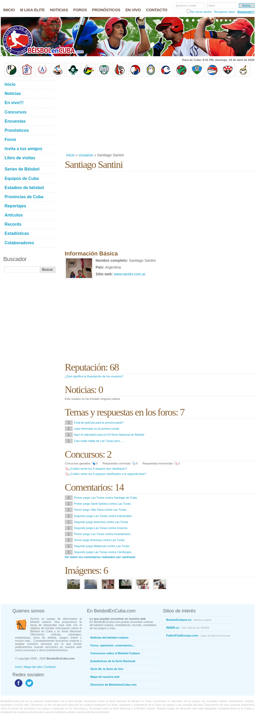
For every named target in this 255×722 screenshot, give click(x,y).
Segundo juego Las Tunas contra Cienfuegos (103, 552)
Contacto (50, 666)
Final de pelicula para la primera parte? (99, 422)
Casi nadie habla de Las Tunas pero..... (99, 440)
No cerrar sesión (201, 11)
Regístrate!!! (245, 11)
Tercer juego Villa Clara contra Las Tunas (100, 509)
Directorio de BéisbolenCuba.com (113, 684)
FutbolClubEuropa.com (198, 635)
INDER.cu (187, 627)
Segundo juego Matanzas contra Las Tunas (101, 546)
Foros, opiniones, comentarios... (112, 645)
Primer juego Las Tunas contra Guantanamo (102, 534)
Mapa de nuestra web (105, 676)
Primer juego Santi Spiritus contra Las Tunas (102, 503)
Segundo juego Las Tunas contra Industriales (103, 516)
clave (211, 5)
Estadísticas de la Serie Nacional (112, 661)
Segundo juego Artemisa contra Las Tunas (101, 522)
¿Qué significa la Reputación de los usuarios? (94, 376)
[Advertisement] (148, 114)
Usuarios (86, 155)
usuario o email (186, 5)
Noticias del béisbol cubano (109, 637)
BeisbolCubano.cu (189, 619)
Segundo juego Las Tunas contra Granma (100, 528)
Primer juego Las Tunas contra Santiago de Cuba (105, 497)
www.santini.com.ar (130, 274)
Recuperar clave (224, 11)
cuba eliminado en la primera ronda (96, 428)
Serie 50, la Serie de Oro (106, 668)
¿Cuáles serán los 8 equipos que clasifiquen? (98, 468)
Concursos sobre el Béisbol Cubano (115, 653)
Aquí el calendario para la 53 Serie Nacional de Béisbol (109, 434)
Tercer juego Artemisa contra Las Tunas (99, 540)
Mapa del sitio (33, 666)
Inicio (70, 155)
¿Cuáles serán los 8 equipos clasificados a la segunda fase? (107, 473)
